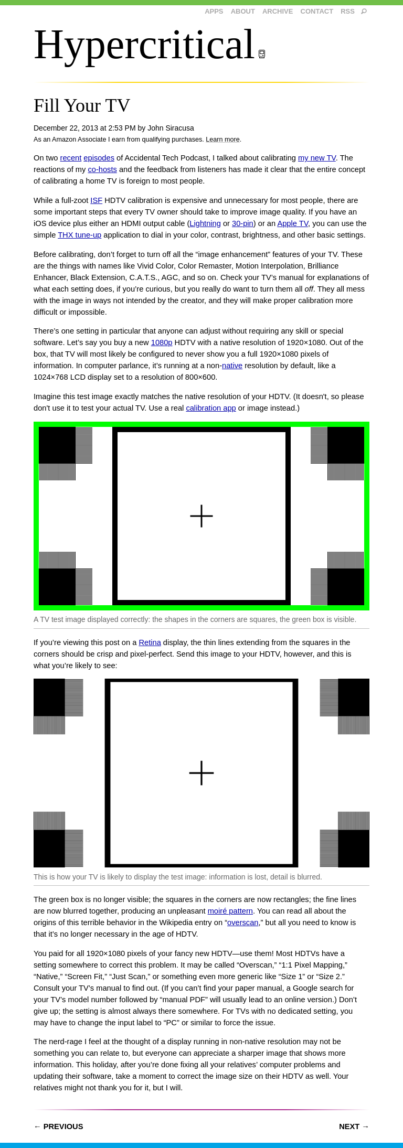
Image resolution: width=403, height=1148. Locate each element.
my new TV (317, 158)
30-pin (242, 223)
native (232, 365)
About (243, 11)
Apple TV (292, 223)
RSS (348, 11)
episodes (98, 158)
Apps (214, 11)
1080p (162, 342)
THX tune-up (79, 235)
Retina (150, 642)
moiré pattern (230, 911)
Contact (317, 11)
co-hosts (102, 169)
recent (71, 158)
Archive (277, 11)
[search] (364, 11)
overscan (242, 922)
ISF (96, 200)
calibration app (211, 408)
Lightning (205, 223)
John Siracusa (170, 128)
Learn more (222, 139)
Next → (354, 1126)
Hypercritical (150, 44)
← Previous (58, 1126)
